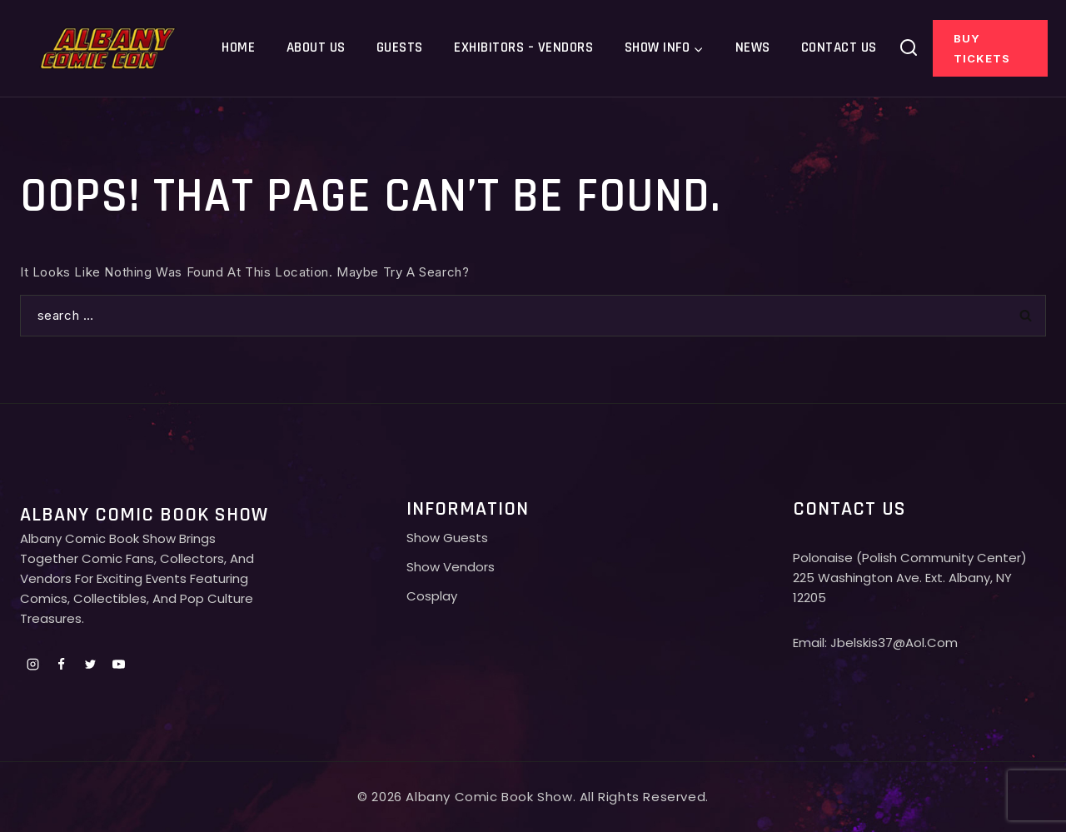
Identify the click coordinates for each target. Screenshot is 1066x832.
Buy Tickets (982, 48)
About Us (316, 47)
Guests (399, 47)
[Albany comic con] (108, 47)
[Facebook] (61, 663)
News (752, 47)
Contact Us (839, 47)
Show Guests (447, 537)
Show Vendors (450, 566)
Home (238, 47)
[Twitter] (89, 663)
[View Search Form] (908, 48)
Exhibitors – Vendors (523, 47)
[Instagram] (32, 663)
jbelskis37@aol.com (894, 642)
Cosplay (431, 596)
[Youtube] (119, 663)
